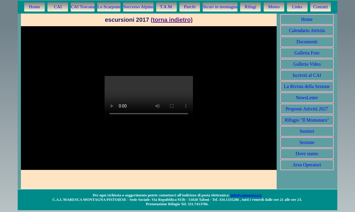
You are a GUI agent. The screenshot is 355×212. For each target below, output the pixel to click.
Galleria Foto (306, 52)
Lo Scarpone (108, 6)
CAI (58, 6)
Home (34, 6)
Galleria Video (307, 64)
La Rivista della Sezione (307, 86)
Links (297, 6)
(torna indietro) (172, 19)
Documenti (306, 41)
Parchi (190, 6)
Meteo (274, 6)
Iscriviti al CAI (307, 75)
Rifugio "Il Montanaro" (307, 119)
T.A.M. (166, 6)
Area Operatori (307, 164)
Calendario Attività (307, 30)
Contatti (320, 6)
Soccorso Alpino (138, 6)
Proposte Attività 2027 (307, 108)
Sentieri (307, 131)
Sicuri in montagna (220, 6)
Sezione (306, 142)
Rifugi (251, 6)
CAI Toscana (83, 6)
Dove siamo (306, 153)
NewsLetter (307, 97)
